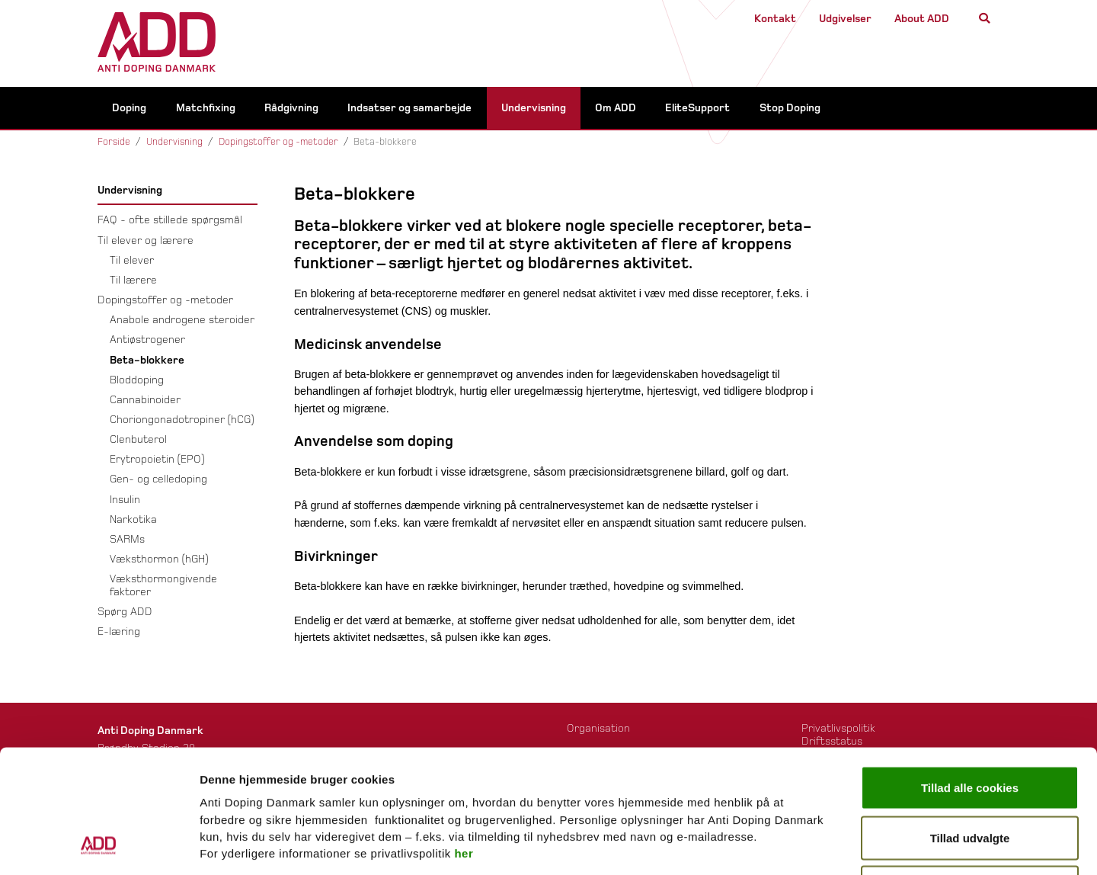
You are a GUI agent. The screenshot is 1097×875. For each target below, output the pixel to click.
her (463, 740)
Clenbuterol (138, 441)
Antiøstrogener (147, 341)
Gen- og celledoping (158, 481)
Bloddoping (137, 381)
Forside (114, 144)
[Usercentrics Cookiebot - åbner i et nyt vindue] (98, 845)
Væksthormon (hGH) (159, 561)
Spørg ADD (125, 613)
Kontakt (775, 18)
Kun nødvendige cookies (970, 774)
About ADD (921, 18)
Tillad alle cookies (970, 674)
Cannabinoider (145, 401)
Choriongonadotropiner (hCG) (182, 421)
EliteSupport (697, 109)
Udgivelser (845, 18)
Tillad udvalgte (970, 725)
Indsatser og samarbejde (409, 109)
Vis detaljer (782, 844)
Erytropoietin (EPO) (157, 461)
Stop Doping (790, 109)
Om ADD (615, 109)
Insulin (125, 501)
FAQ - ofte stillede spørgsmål (170, 222)
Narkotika (133, 520)
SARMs (127, 540)
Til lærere (133, 281)
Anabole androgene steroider (182, 322)
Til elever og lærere (145, 242)
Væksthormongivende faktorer (163, 588)
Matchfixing (205, 109)
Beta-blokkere (147, 361)
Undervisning (533, 109)
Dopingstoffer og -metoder (278, 144)
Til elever (132, 261)
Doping (129, 109)
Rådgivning (291, 109)
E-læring (119, 633)
